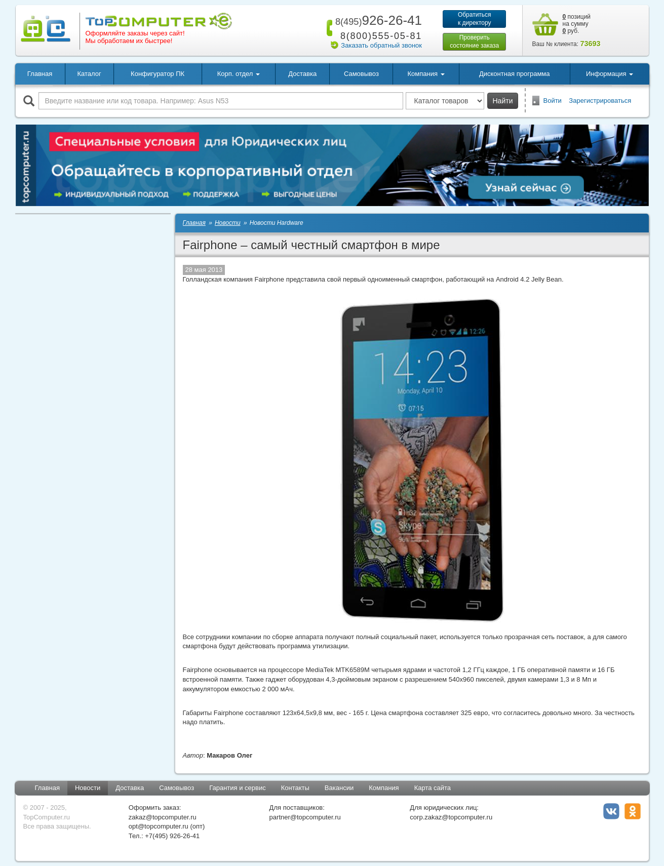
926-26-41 (377, 20)
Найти (503, 101)
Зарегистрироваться (600, 100)
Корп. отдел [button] (238, 73)
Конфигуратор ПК (157, 73)
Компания (384, 788)
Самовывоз (361, 73)
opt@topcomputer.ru (158, 826)
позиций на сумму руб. (577, 23)
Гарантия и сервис (237, 788)
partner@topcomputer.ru (305, 817)
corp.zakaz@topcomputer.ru (451, 817)
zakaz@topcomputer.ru (163, 817)
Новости (87, 788)
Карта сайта (432, 788)
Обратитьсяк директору (474, 18)
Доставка (302, 73)
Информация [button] (609, 73)
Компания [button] (426, 73)
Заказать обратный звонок (381, 45)
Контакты (295, 788)
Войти (552, 100)
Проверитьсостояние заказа (474, 41)
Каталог (89, 73)
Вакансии (339, 788)
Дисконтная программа (514, 73)
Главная (39, 73)
